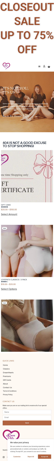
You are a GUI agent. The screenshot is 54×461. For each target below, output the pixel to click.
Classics (6, 369)
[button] (39, 66)
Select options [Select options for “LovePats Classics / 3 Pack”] (9, 289)
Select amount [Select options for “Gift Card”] (9, 214)
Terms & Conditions (9, 391)
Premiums (7, 376)
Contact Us (7, 387)
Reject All (31, 456)
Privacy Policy (8, 395)
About (5, 384)
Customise (16, 456)
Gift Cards (7, 380)
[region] (30, 450)
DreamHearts (8, 372)
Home (5, 365)
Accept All (44, 456)
